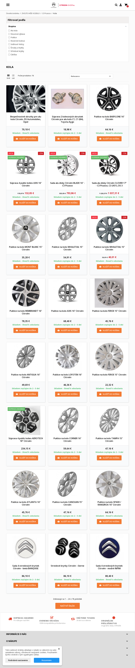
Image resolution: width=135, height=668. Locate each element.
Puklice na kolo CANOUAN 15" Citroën (67, 503)
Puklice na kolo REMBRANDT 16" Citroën (26, 312)
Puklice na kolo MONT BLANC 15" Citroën (25, 248)
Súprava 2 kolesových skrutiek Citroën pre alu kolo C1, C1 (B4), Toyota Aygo (67, 119)
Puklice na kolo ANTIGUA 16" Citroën (25, 376)
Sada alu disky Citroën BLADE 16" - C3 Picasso (67, 184)
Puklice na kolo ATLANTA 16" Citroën (25, 503)
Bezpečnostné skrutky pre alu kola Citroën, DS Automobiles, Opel (25, 119)
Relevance (91, 76)
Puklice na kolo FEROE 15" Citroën (109, 310)
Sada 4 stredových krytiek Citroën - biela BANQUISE (25, 567)
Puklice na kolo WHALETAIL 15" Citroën (67, 248)
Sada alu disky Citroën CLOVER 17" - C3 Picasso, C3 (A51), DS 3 (109, 184)
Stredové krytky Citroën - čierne (67, 565)
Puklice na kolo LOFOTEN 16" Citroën (67, 376)
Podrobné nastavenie (18, 660)
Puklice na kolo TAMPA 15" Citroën (109, 439)
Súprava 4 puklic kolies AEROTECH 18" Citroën (26, 439)
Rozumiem (47, 660)
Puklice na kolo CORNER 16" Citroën (67, 439)
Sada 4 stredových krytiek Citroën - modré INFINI (109, 567)
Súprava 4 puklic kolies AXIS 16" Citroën (26, 184)
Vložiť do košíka (26, 138)
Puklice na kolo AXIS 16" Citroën (67, 310)
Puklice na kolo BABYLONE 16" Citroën (109, 118)
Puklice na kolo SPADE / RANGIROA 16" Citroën (109, 503)
